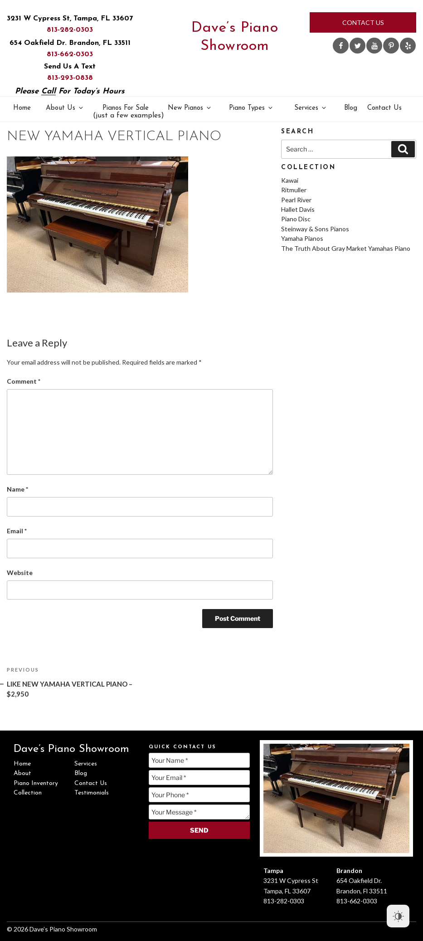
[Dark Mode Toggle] (398, 916)
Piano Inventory (36, 783)
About (22, 773)
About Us (65, 107)
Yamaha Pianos (302, 238)
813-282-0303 (70, 30)
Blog (350, 108)
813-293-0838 (70, 78)
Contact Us (363, 22)
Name (17, 489)
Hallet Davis (298, 209)
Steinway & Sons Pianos (315, 229)
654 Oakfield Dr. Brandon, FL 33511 (70, 43)
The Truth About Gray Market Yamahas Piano (345, 248)
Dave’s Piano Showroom (234, 37)
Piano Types (251, 107)
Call (48, 91)
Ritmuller (293, 190)
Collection (28, 793)
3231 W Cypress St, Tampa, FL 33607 (70, 18)
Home (22, 108)
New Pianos (190, 107)
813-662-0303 (70, 54)
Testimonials (91, 793)
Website (20, 572)
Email (17, 531)
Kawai (289, 180)
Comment (23, 381)
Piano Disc (296, 219)
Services (310, 107)
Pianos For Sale (126, 112)
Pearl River (296, 200)
